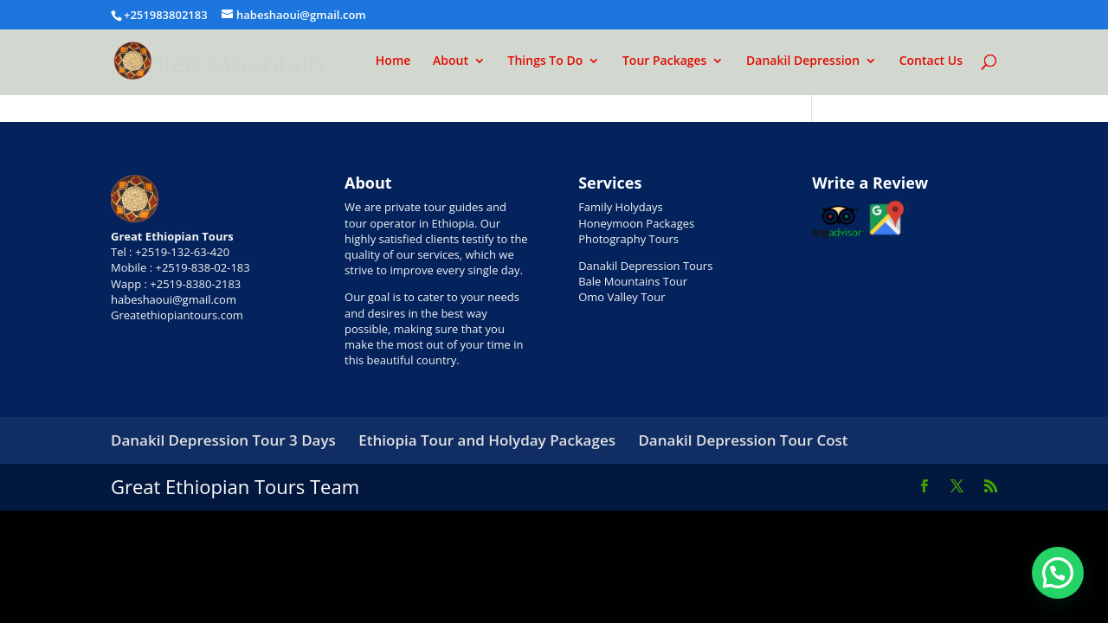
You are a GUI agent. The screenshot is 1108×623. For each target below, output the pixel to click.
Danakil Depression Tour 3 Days (223, 440)
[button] (1058, 573)
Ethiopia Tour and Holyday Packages (486, 440)
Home (393, 61)
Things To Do (545, 61)
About (450, 61)
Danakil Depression (803, 61)
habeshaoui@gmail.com (173, 299)
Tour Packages (664, 61)
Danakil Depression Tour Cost (742, 440)
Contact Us (931, 61)
